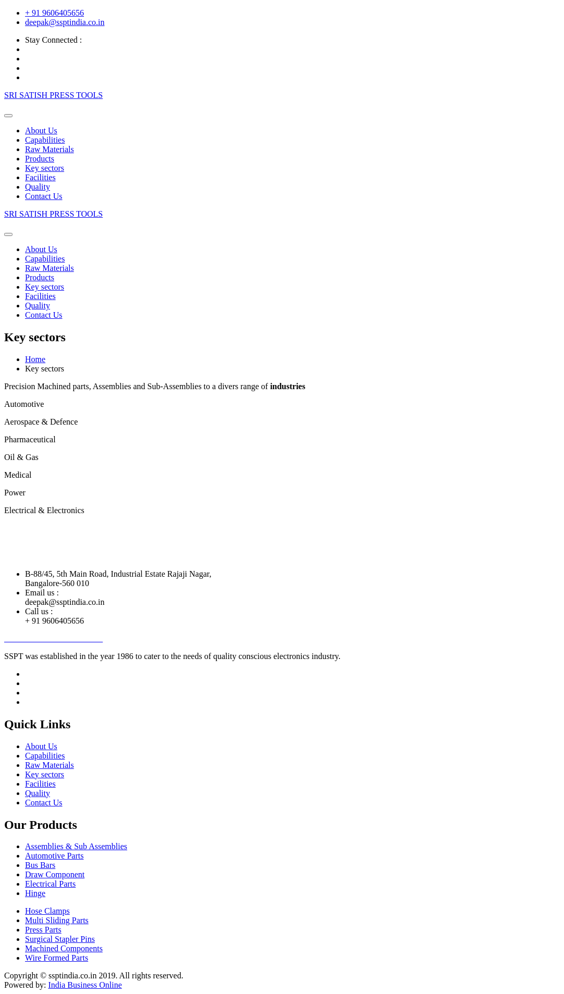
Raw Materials (49, 149)
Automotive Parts (54, 855)
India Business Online (84, 984)
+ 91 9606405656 (54, 12)
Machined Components (64, 948)
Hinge (35, 893)
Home (35, 359)
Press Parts (43, 929)
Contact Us (44, 196)
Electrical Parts (50, 883)
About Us (41, 130)
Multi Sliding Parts (57, 920)
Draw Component (54, 874)
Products (39, 158)
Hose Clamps (47, 910)
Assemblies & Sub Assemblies (76, 846)
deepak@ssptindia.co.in (64, 22)
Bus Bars (40, 865)
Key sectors (44, 168)
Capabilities (45, 139)
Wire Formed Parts (56, 957)
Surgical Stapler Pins (60, 939)
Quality (37, 186)
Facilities (40, 177)
